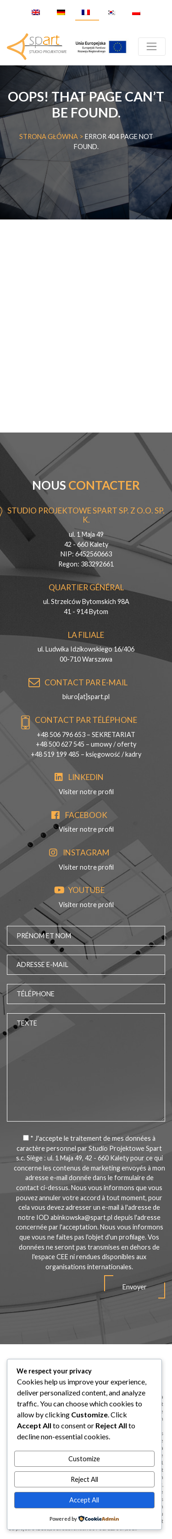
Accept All (84, 1500)
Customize (84, 1459)
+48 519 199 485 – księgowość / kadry (86, 754)
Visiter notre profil (86, 792)
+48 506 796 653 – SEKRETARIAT (86, 734)
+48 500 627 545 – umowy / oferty (86, 744)
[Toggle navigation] (152, 46)
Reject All (84, 1479)
